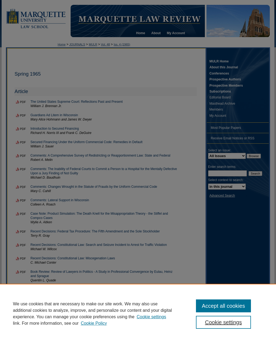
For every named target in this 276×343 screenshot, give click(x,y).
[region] (138, 313)
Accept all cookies (223, 306)
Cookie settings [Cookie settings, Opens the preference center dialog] (223, 322)
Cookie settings (151, 316)
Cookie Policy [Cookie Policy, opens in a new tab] (94, 323)
